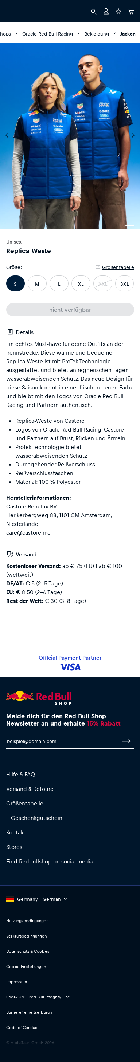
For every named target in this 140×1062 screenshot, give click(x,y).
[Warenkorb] (131, 10)
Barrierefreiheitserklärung (30, 1012)
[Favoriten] (118, 11)
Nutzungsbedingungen (27, 920)
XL (80, 284)
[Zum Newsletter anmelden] (126, 741)
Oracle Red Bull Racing (47, 33)
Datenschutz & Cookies (27, 951)
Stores (14, 846)
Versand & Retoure (30, 788)
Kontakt (16, 832)
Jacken (128, 33)
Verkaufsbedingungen (26, 936)
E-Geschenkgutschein (34, 817)
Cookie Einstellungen (26, 966)
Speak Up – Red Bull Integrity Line (38, 997)
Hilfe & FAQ (20, 774)
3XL (124, 284)
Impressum (16, 981)
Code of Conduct (22, 1027)
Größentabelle (24, 803)
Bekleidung (96, 33)
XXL (102, 284)
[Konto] (106, 11)
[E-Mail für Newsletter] (62, 741)
